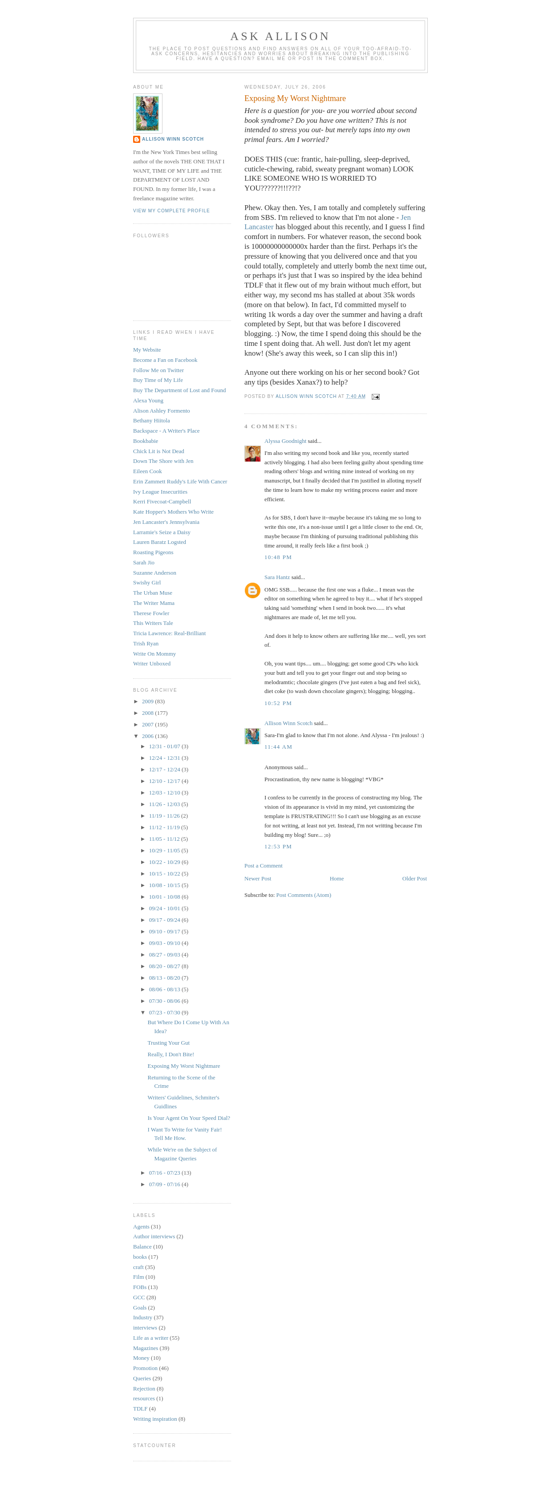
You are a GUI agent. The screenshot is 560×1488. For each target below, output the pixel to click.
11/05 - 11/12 (165, 838)
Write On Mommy (154, 653)
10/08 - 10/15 (165, 885)
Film (138, 1276)
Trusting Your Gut (168, 1042)
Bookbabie (145, 441)
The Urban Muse (152, 592)
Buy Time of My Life (158, 380)
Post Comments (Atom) (304, 895)
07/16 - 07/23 (165, 1172)
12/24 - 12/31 (165, 757)
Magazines (145, 1348)
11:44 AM (278, 746)
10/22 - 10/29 (165, 862)
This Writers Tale (153, 623)
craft (138, 1267)
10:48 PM (278, 557)
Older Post (414, 878)
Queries (142, 1378)
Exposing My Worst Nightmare (183, 1065)
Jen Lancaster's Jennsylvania (166, 522)
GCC (139, 1297)
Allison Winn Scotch (288, 723)
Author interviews (154, 1236)
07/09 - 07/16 (165, 1184)
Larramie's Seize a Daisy (162, 532)
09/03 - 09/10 (165, 943)
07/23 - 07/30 (165, 1012)
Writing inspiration (155, 1418)
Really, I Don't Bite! (170, 1054)
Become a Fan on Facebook (165, 360)
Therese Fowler (151, 613)
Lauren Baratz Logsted (159, 542)
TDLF (140, 1408)
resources (144, 1398)
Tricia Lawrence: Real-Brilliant (169, 633)
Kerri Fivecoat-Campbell (162, 501)
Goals (139, 1307)
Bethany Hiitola (151, 420)
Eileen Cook (147, 471)
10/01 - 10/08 (165, 896)
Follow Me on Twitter (158, 370)
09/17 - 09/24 (165, 919)
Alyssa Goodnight (285, 441)
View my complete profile (171, 210)
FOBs (139, 1287)
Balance (142, 1246)
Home (337, 878)
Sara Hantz (277, 577)
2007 (148, 724)
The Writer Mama (153, 603)
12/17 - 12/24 (165, 769)
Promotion (145, 1368)
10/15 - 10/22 (165, 873)
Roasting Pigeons (153, 552)
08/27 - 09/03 (165, 954)
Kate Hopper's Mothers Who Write (173, 511)
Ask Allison (280, 36)
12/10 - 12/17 (165, 781)
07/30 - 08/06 (165, 1000)
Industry (142, 1317)
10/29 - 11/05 (165, 850)
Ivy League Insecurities (160, 491)
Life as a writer (150, 1337)
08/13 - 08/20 (165, 977)
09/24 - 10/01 (165, 908)
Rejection (144, 1388)
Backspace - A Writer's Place (166, 430)
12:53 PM (278, 846)
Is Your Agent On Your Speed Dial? (188, 1118)
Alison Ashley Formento (161, 410)
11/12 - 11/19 (165, 827)
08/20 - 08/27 (165, 966)
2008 (148, 713)
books (140, 1256)
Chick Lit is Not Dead (158, 451)
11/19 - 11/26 (165, 815)
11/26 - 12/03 (165, 804)
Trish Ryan (145, 643)
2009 (148, 701)
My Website (147, 349)
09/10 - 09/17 (165, 931)
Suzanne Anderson (154, 572)
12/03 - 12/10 (165, 792)
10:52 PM (278, 703)
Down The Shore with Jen (163, 461)
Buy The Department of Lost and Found (179, 390)
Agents (141, 1226)
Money (141, 1357)
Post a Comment (263, 865)
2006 (148, 736)
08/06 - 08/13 (165, 989)
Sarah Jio (143, 562)
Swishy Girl (147, 582)
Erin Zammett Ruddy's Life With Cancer (180, 481)
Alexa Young (148, 400)
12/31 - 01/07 (165, 746)
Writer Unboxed (151, 663)
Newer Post (257, 878)
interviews (145, 1327)
